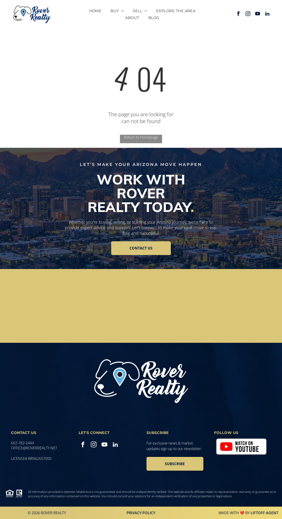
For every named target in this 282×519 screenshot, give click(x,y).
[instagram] (248, 14)
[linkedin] (267, 14)
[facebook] (238, 14)
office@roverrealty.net (34, 447)
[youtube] (257, 14)
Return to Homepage (141, 137)
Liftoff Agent (264, 512)
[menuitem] (95, 11)
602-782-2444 (22, 442)
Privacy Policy (141, 512)
